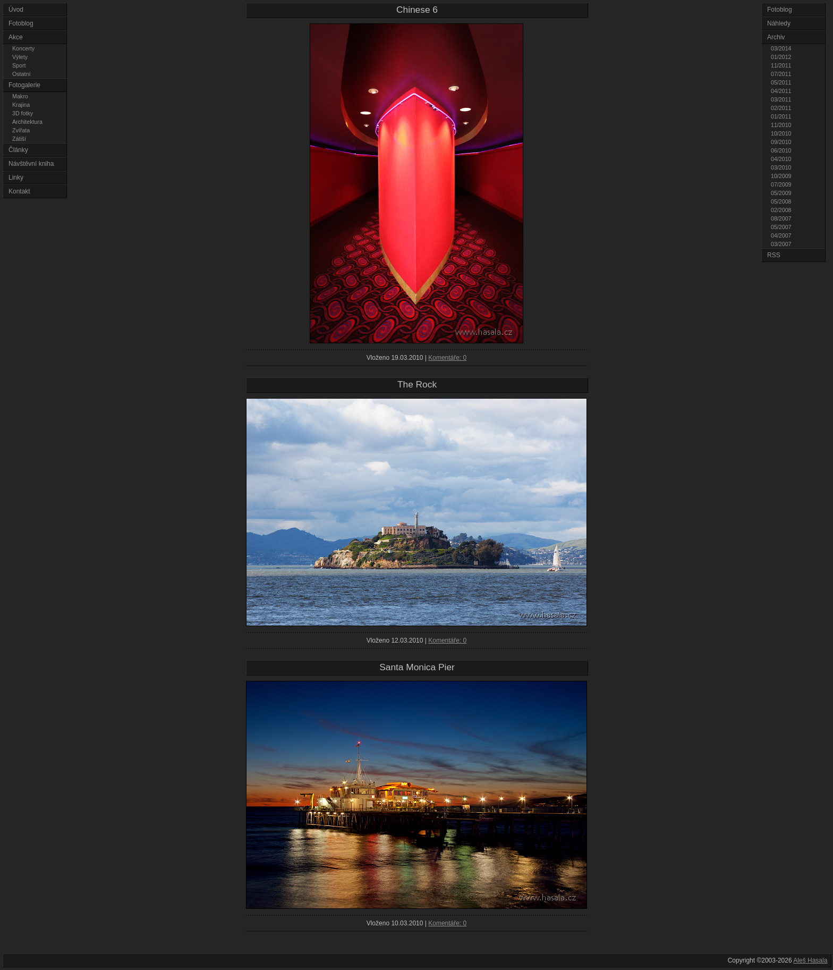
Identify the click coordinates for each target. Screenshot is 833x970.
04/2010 (781, 159)
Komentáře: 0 (447, 357)
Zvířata (21, 130)
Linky (15, 177)
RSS (773, 255)
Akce (15, 37)
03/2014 (781, 48)
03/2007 (781, 244)
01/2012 (781, 57)
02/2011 (781, 108)
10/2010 (781, 133)
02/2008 (781, 210)
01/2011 (781, 116)
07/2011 (781, 74)
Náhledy (778, 23)
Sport (19, 65)
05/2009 (781, 193)
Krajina (21, 105)
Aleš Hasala (810, 960)
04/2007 (781, 235)
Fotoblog (20, 23)
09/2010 (781, 142)
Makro (20, 96)
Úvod (15, 9)
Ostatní (21, 74)
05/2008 (781, 201)
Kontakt (19, 191)
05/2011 (781, 82)
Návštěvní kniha (31, 163)
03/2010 (781, 167)
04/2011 (781, 91)
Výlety (20, 57)
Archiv (776, 37)
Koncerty (23, 48)
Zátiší (19, 139)
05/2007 (781, 227)
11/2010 (781, 125)
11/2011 (781, 65)
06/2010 (781, 150)
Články (18, 150)
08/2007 (781, 218)
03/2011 (781, 99)
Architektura (27, 122)
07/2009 (781, 184)
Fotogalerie (24, 85)
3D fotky (22, 113)
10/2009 (781, 176)
